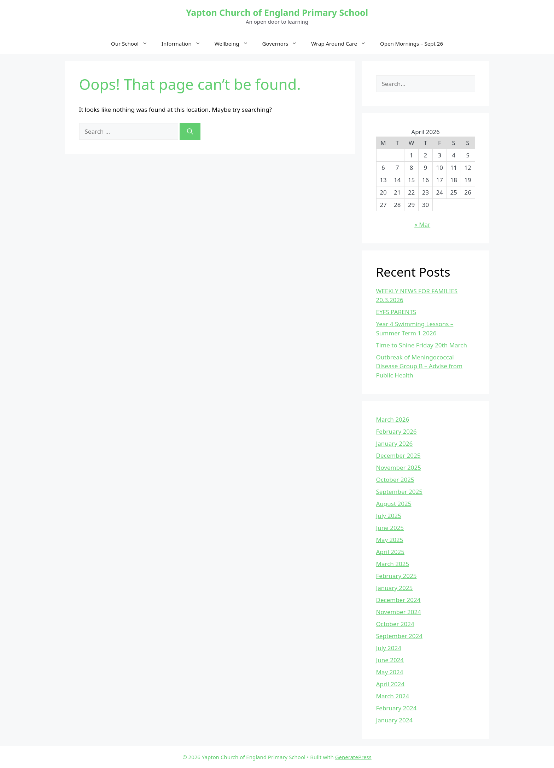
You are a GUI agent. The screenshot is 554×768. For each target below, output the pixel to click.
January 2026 (394, 443)
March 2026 (392, 419)
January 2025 (394, 588)
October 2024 (395, 624)
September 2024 (399, 636)
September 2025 (399, 491)
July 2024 (389, 648)
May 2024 (389, 672)
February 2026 (396, 431)
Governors (283, 43)
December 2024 (398, 600)
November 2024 (398, 612)
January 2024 (394, 720)
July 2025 (389, 516)
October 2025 (395, 479)
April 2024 (390, 684)
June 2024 (390, 660)
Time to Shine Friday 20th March (421, 345)
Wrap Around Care (342, 43)
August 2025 (394, 504)
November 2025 (398, 467)
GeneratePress (353, 757)
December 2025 (398, 455)
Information (185, 43)
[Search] (190, 131)
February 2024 (396, 708)
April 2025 (390, 552)
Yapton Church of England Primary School (277, 12)
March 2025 (392, 564)
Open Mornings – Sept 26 (411, 43)
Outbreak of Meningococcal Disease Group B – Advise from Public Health (419, 366)
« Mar (422, 224)
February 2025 (396, 576)
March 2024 (392, 696)
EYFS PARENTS (396, 312)
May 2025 (389, 540)
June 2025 (390, 528)
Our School (132, 43)
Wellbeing (235, 43)
